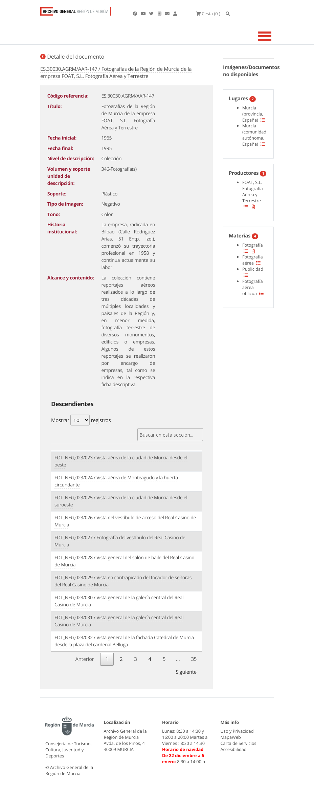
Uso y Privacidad (237, 731)
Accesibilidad (234, 749)
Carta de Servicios (238, 743)
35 (194, 659)
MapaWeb (231, 737)
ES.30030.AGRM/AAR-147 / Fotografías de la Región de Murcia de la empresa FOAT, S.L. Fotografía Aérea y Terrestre (116, 73)
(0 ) (208, 14)
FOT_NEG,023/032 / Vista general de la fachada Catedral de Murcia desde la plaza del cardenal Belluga (124, 641)
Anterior (84, 659)
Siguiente (186, 672)
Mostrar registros (81, 420)
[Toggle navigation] (273, 36)
